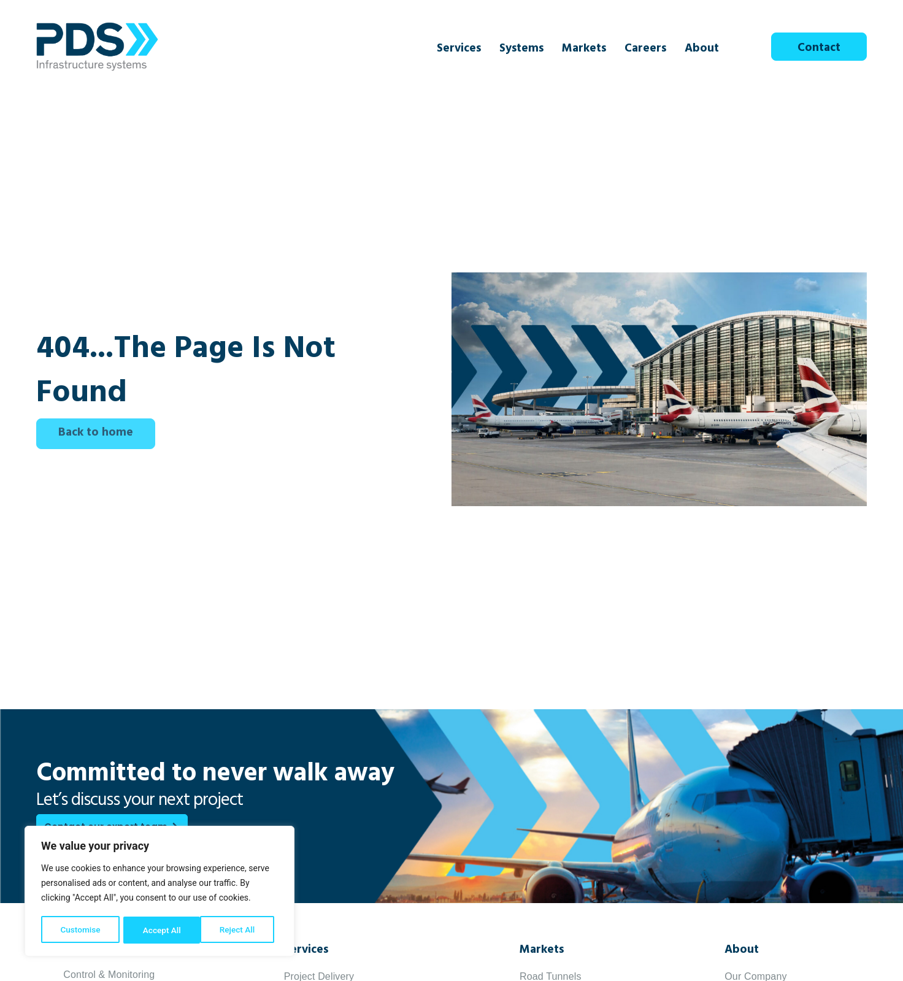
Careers (645, 50)
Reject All (160, 930)
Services (459, 50)
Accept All (239, 930)
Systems (521, 50)
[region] (159, 892)
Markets (584, 50)
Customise (80, 930)
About (702, 50)
